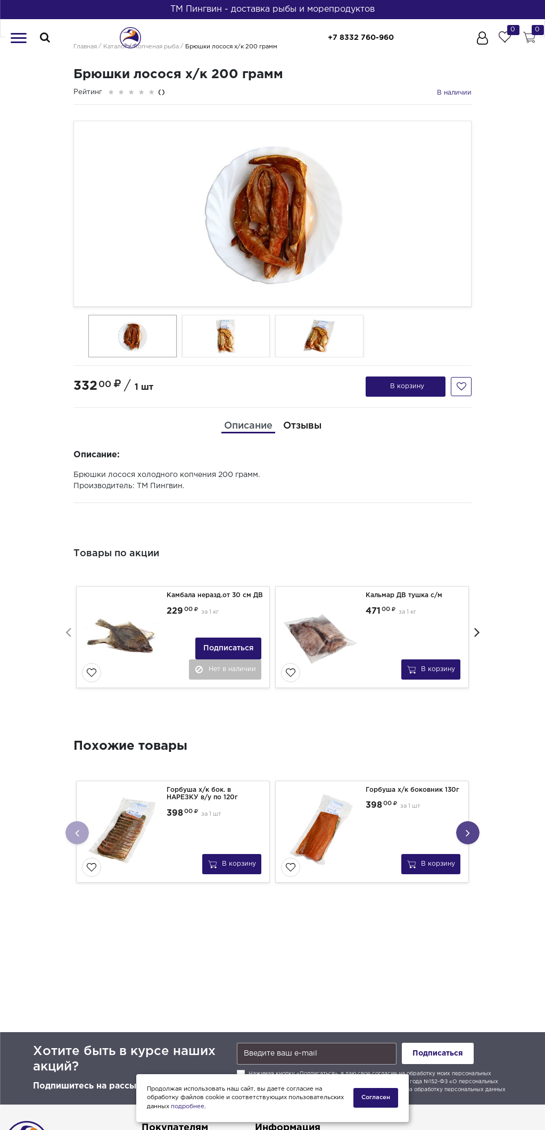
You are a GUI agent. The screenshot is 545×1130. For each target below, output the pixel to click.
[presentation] (68, 632)
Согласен (375, 1097)
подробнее (187, 1106)
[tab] (248, 426)
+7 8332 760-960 (361, 38)
